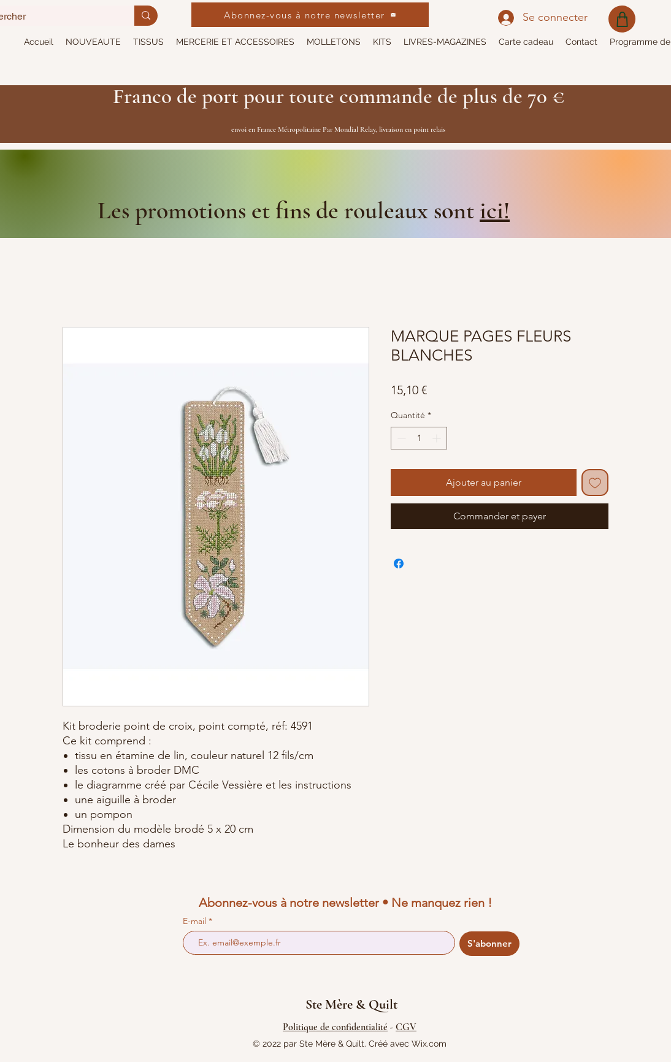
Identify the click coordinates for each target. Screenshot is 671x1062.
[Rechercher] (146, 16)
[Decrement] (400, 438)
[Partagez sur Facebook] (398, 563)
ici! (495, 210)
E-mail (196, 921)
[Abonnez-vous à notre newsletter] (310, 14)
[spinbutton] (419, 438)
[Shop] (621, 19)
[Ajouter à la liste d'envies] (594, 482)
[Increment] (437, 438)
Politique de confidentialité (335, 1027)
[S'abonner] (489, 943)
